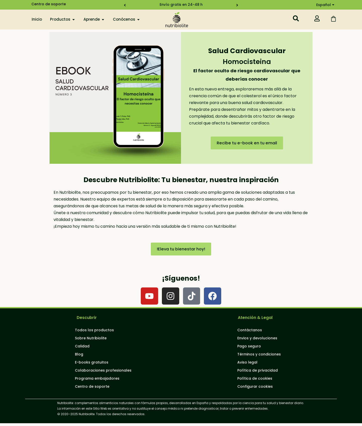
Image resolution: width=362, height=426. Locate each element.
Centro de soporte (48, 4)
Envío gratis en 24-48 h (181, 4)
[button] (123, 5)
